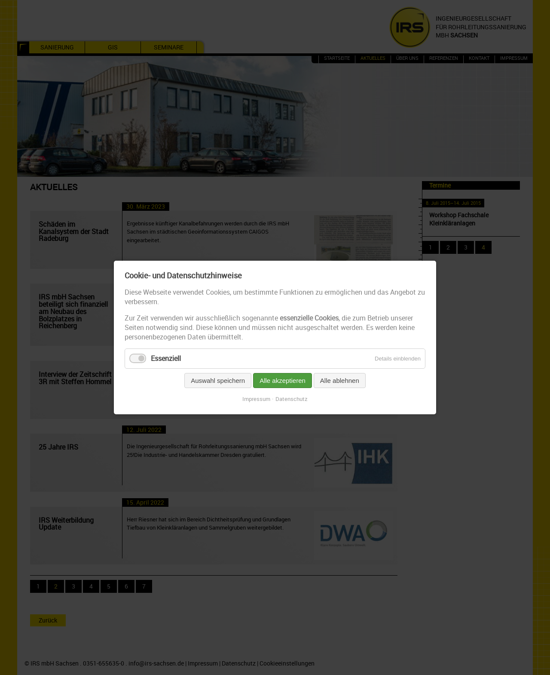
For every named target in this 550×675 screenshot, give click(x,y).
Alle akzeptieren (283, 380)
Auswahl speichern (218, 380)
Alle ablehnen (339, 380)
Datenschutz (291, 399)
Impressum (256, 399)
